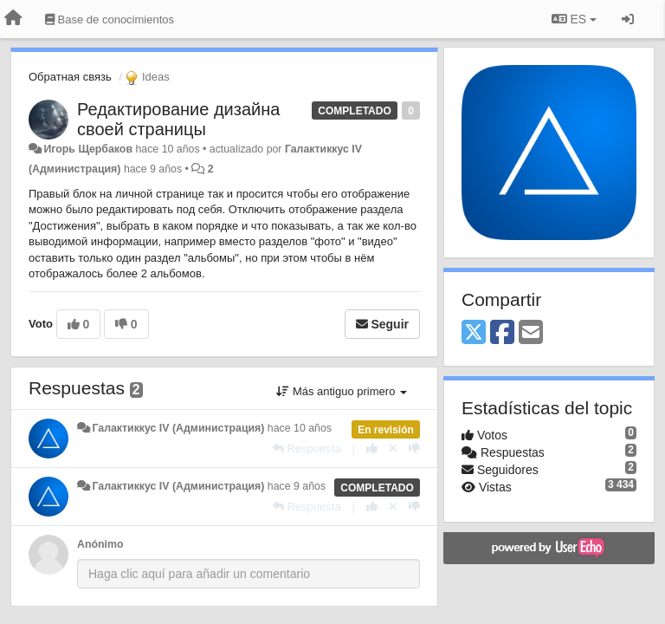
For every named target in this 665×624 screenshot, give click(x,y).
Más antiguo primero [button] (341, 391)
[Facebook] (502, 333)
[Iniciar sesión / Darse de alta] (627, 19)
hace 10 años (300, 428)
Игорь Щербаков (87, 149)
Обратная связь (70, 76)
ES (574, 19)
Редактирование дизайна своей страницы (178, 119)
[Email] (531, 333)
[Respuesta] (307, 448)
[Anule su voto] (393, 448)
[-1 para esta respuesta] (414, 448)
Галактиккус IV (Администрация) (178, 428)
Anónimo (100, 544)
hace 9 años (297, 486)
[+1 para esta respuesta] (372, 448)
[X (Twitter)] (474, 333)
